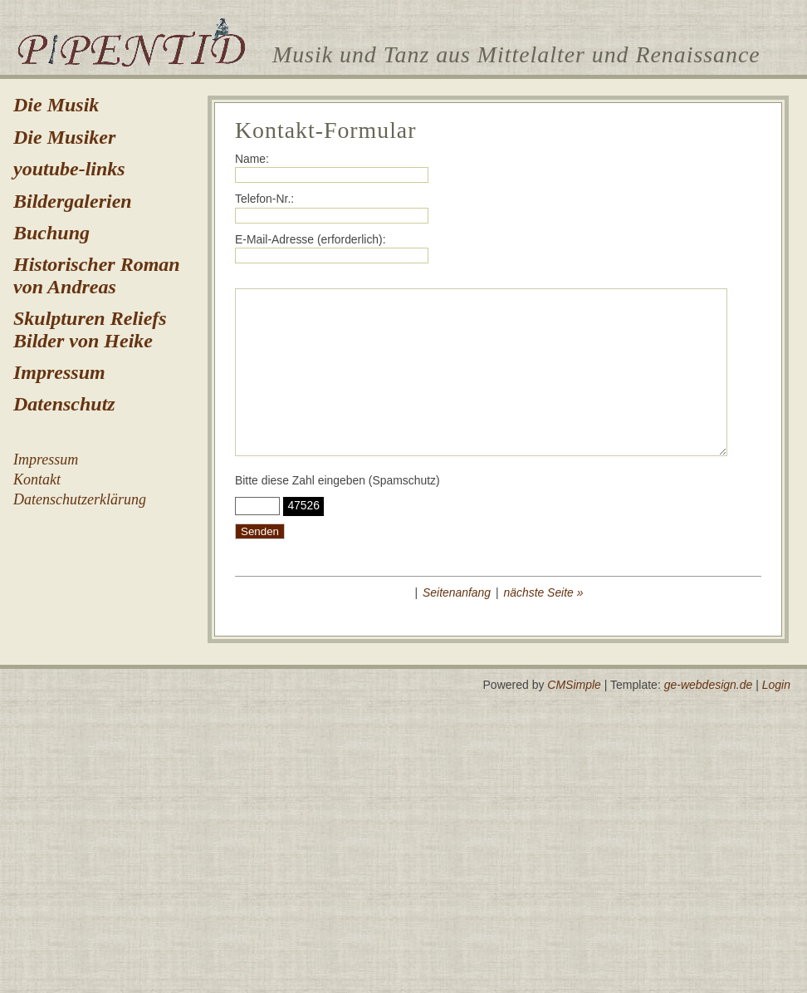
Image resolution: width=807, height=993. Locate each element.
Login (776, 684)
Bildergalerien (72, 201)
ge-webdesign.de (708, 684)
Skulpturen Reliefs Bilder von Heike (90, 329)
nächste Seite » (544, 592)
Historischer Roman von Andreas (96, 275)
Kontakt (37, 479)
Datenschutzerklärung (79, 499)
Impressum (59, 372)
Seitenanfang (457, 592)
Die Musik (56, 105)
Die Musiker (64, 137)
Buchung (51, 232)
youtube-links (69, 168)
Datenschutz (64, 404)
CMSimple (574, 684)
